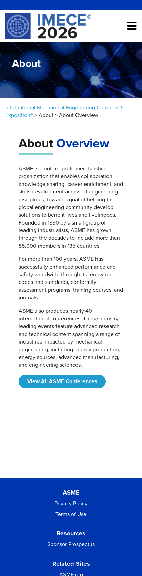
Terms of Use (71, 514)
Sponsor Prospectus (71, 544)
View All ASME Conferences (62, 381)
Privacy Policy (71, 503)
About (46, 115)
